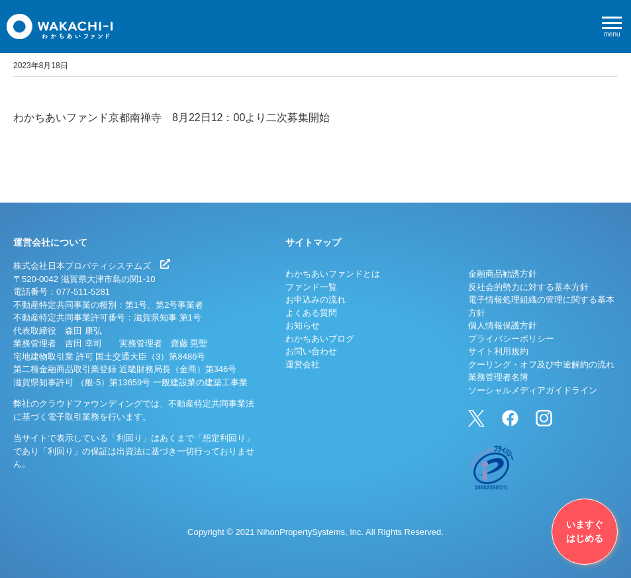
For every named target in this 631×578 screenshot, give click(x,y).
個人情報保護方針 (502, 325)
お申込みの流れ (315, 300)
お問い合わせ (311, 351)
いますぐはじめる (584, 531)
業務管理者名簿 (498, 377)
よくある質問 (311, 313)
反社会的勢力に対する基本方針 (528, 287)
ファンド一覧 (311, 287)
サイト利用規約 (498, 351)
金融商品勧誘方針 (502, 274)
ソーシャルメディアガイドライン (532, 390)
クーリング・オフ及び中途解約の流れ (541, 364)
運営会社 (302, 364)
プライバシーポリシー (511, 339)
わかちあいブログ (319, 339)
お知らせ (302, 325)
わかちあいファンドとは (332, 274)
